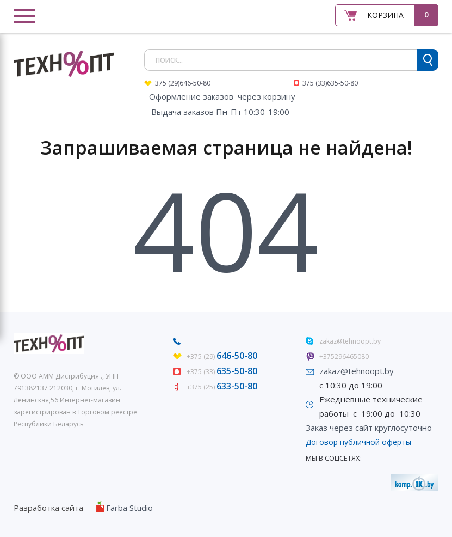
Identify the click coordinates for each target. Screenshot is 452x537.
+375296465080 (344, 356)
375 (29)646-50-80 (182, 83)
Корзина (385, 15)
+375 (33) (222, 371)
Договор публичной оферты (358, 442)
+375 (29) (222, 356)
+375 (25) (222, 387)
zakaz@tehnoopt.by (350, 341)
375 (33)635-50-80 (330, 83)
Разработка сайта (48, 507)
